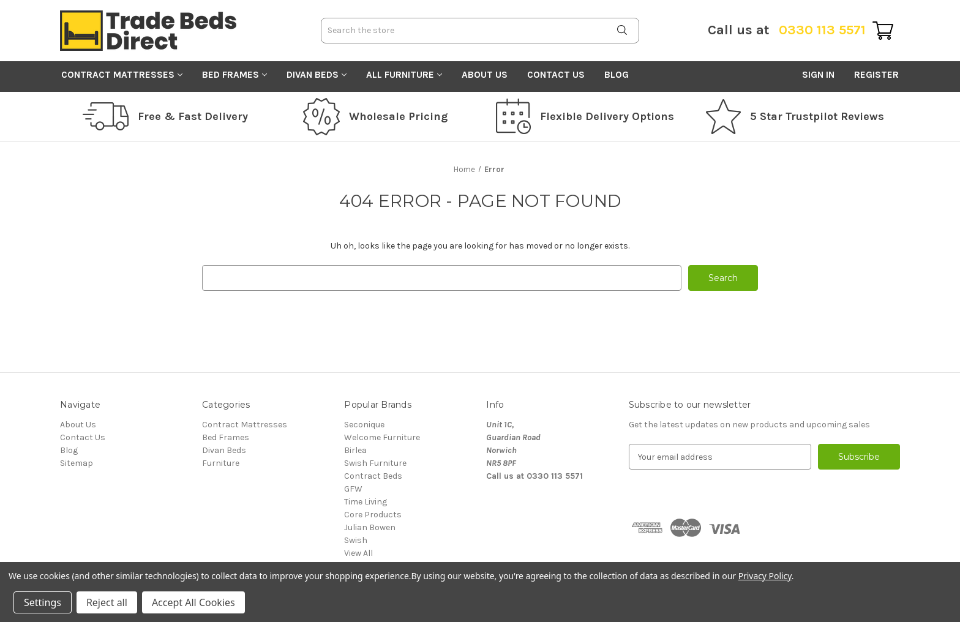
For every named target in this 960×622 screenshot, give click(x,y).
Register (876, 74)
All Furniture (404, 74)
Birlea (355, 450)
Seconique (364, 424)
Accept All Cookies (193, 602)
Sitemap (76, 463)
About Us (485, 74)
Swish (355, 540)
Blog (616, 74)
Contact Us (556, 74)
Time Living (365, 501)
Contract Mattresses (121, 74)
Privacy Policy (765, 576)
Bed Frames (234, 74)
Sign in (818, 74)
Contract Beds (373, 476)
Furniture (220, 463)
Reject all (106, 602)
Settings (42, 602)
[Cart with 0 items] (883, 31)
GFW (353, 489)
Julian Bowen (370, 527)
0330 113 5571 (787, 30)
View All (358, 553)
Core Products (373, 514)
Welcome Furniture (382, 437)
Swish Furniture (375, 463)
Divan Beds (317, 74)
